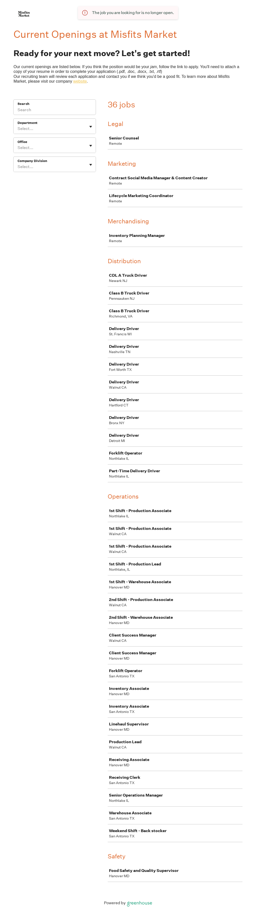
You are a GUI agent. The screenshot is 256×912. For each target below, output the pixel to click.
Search (23, 104)
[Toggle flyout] (91, 127)
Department (27, 123)
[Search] (55, 110)
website (80, 81)
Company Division (32, 161)
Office (22, 142)
